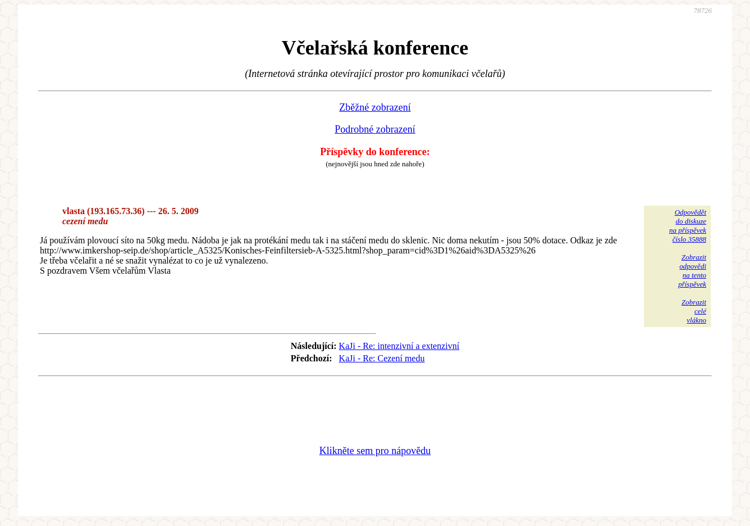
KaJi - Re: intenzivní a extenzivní (399, 346)
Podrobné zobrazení (375, 129)
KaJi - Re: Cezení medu (382, 358)
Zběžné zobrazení (374, 107)
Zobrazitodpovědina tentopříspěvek (692, 270)
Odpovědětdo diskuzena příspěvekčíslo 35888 (687, 225)
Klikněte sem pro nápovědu (375, 450)
